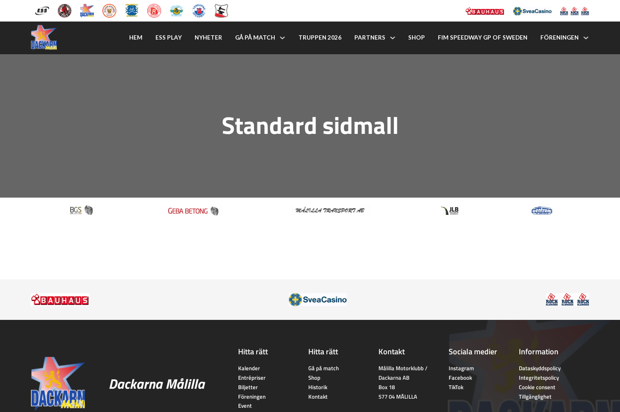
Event (245, 405)
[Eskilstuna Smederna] (221, 10)
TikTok (456, 387)
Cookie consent (537, 387)
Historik (317, 387)
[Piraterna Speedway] (132, 10)
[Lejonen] (109, 10)
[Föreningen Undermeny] (586, 37)
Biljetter (248, 387)
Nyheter (208, 37)
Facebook (460, 377)
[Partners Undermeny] (393, 37)
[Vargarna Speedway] (199, 10)
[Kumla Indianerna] (64, 10)
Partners (369, 37)
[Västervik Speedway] (176, 10)
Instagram (461, 368)
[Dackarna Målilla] (87, 10)
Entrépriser (252, 377)
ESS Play (168, 37)
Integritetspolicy (539, 377)
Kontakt (318, 396)
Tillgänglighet (535, 396)
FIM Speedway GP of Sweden (482, 37)
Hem (136, 37)
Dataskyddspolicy (540, 368)
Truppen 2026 (319, 37)
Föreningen (559, 37)
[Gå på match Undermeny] (282, 37)
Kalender (249, 368)
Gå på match (255, 37)
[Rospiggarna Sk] (154, 10)
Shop (416, 37)
